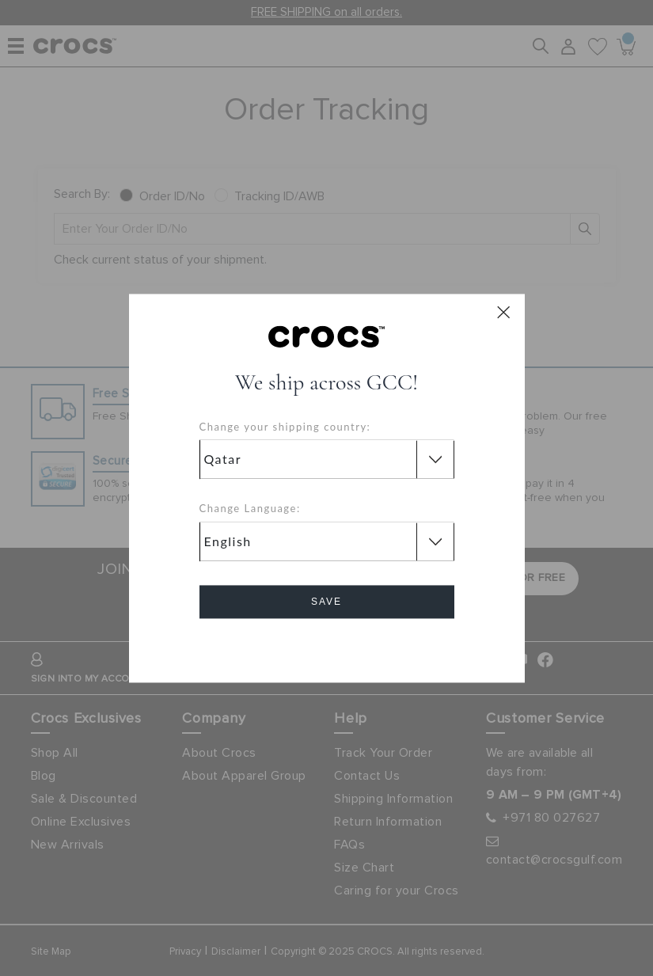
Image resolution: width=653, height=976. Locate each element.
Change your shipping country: (285, 426)
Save (326, 601)
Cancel (326, 646)
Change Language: (250, 509)
